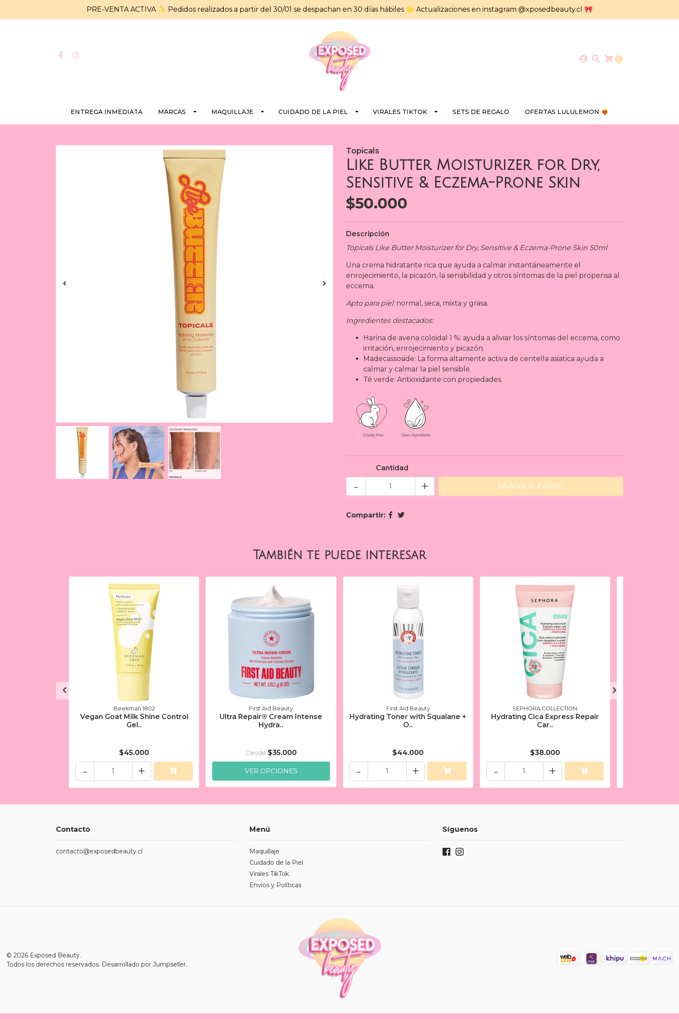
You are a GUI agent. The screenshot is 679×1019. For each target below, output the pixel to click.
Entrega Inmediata (106, 117)
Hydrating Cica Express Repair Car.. (545, 725)
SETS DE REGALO (481, 117)
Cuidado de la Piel (313, 117)
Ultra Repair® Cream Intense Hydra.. (271, 725)
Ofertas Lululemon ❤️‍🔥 (566, 117)
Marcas (172, 117)
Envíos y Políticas (275, 890)
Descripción (367, 239)
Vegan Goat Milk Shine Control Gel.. (134, 725)
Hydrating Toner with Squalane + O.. (407, 725)
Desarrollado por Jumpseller (144, 969)
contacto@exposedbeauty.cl (99, 856)
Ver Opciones (271, 775)
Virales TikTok (400, 117)
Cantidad (392, 473)
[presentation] (64, 289)
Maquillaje (232, 117)
